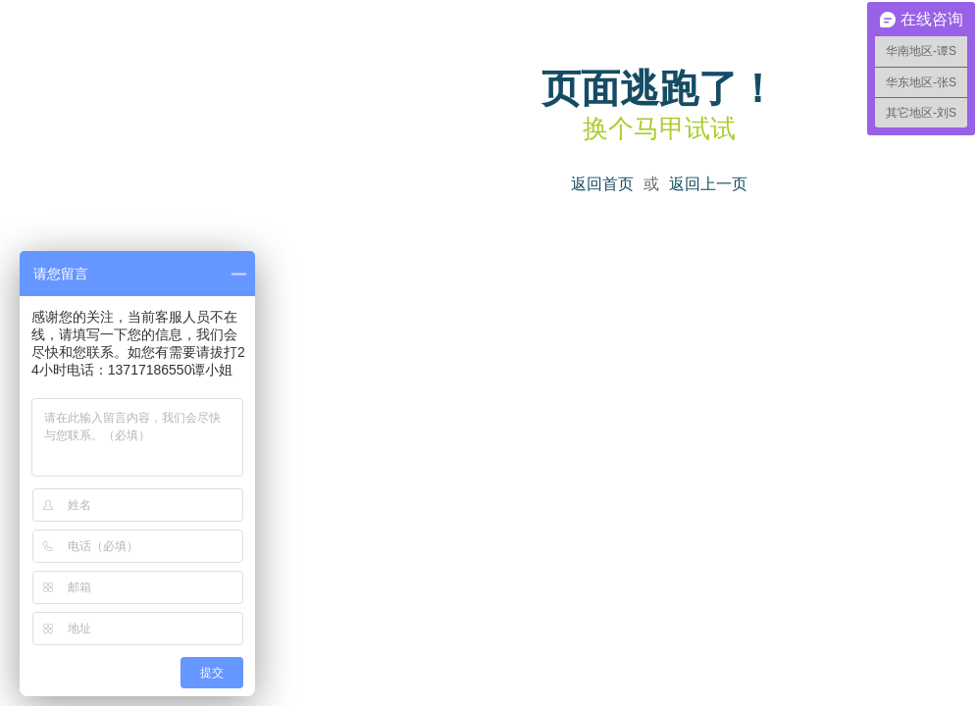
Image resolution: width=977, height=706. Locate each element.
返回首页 (602, 184)
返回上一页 (708, 184)
